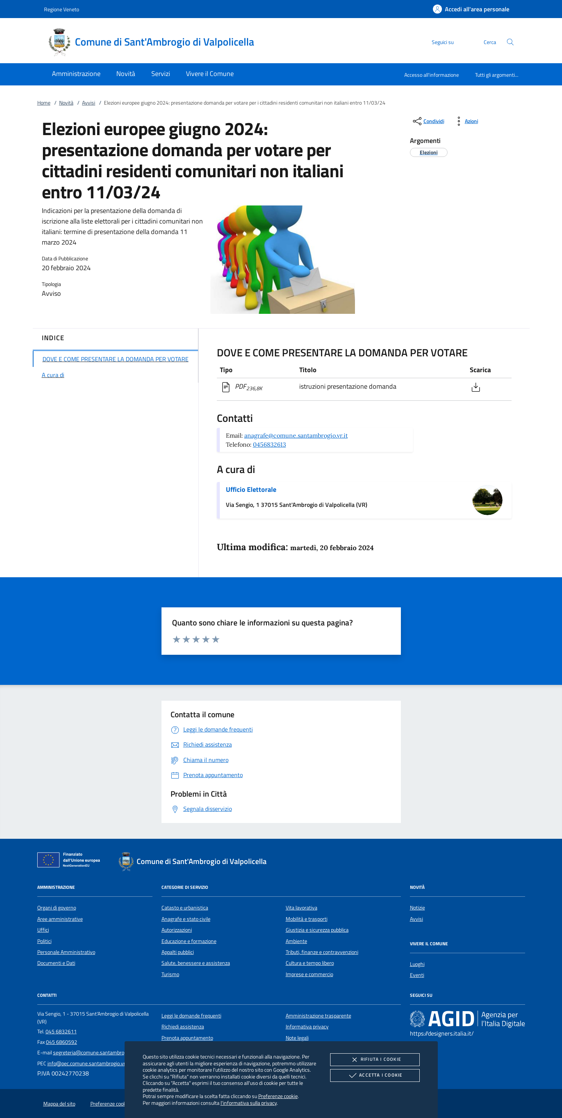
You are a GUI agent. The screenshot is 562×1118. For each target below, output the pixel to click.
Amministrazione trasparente (318, 1016)
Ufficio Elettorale (251, 489)
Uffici (43, 930)
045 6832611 (61, 1031)
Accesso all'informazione (431, 75)
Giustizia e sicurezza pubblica (317, 930)
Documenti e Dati (56, 963)
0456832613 (269, 444)
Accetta (374, 1075)
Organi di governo (56, 908)
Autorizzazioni (176, 930)
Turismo (170, 974)
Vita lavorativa (301, 908)
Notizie (417, 908)
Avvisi (88, 103)
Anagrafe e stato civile (185, 919)
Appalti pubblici (177, 952)
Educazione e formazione (188, 941)
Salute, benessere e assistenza (195, 963)
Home (43, 103)
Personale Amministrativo (66, 952)
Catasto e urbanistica (184, 908)
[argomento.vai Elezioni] (429, 152)
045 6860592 (61, 1042)
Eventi (417, 975)
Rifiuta (375, 1060)
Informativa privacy (307, 1026)
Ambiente (296, 941)
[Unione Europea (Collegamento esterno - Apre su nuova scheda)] (70, 861)
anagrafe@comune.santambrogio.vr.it (296, 435)
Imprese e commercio (309, 974)
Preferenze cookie (278, 1096)
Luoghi (417, 964)
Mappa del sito (59, 1104)
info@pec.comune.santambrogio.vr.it (88, 1063)
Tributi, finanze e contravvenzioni (322, 952)
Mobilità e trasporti (306, 919)
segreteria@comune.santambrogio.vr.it (96, 1052)
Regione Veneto (61, 9)
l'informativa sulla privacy (249, 1103)
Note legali (297, 1038)
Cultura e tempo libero (310, 963)
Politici (44, 941)
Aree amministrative (60, 919)
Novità (66, 103)
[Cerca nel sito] (510, 42)
